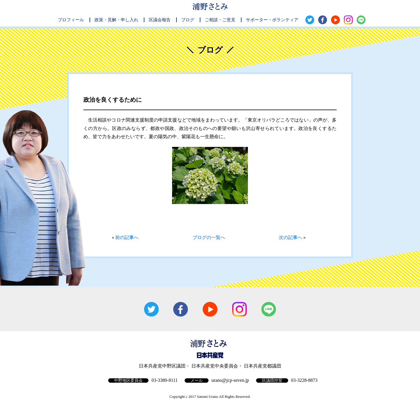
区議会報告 (160, 19)
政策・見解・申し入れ (116, 19)
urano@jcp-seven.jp (230, 380)
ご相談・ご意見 (220, 19)
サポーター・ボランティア (272, 19)
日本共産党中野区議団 (162, 365)
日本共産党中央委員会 (214, 365)
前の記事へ (127, 237)
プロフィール (71, 19)
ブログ (187, 19)
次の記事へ (290, 237)
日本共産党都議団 (262, 365)
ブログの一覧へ (208, 237)
